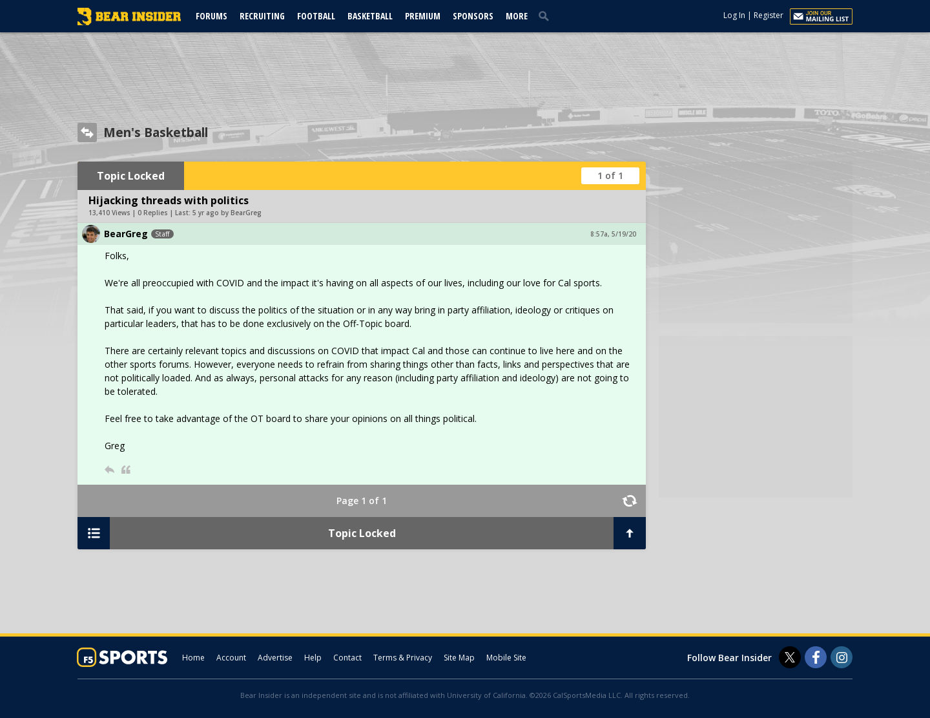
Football (316, 16)
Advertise (275, 657)
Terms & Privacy (402, 657)
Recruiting (262, 16)
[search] (546, 15)
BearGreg (126, 233)
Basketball (370, 16)
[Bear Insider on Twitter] (790, 657)
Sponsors (473, 16)
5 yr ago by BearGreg (227, 212)
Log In (734, 15)
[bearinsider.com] (129, 22)
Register (768, 15)
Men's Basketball (155, 132)
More (517, 16)
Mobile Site (506, 657)
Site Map (459, 657)
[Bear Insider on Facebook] (816, 657)
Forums (211, 16)
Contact (347, 657)
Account (231, 657)
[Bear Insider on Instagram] (841, 657)
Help (313, 657)
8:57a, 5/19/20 (613, 233)
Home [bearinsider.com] (193, 657)
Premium (422, 16)
